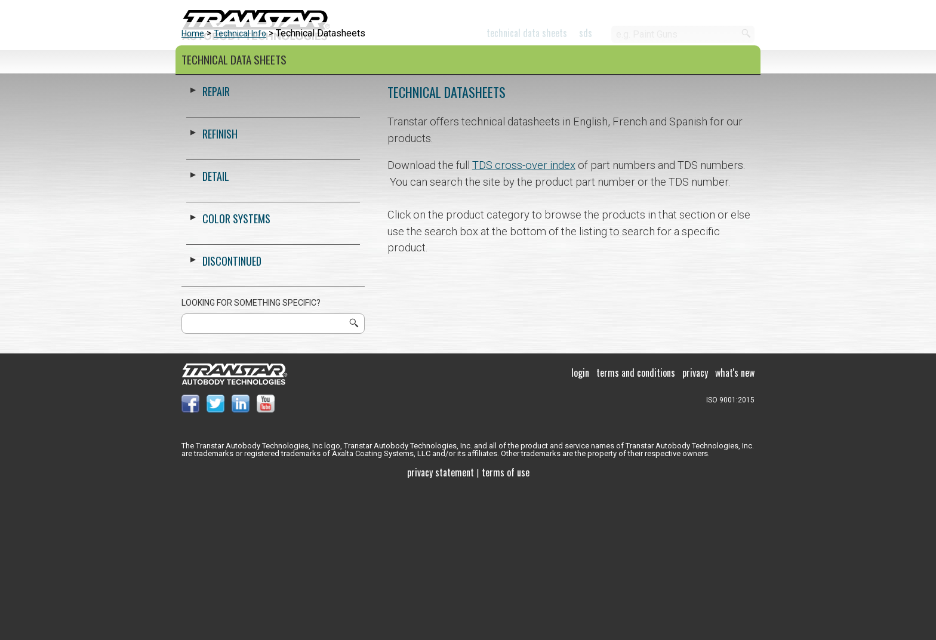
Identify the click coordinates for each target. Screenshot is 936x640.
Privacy (695, 522)
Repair (216, 240)
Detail (215, 325)
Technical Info (240, 182)
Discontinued (231, 410)
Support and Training (452, 62)
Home (192, 182)
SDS (585, 32)
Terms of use (505, 621)
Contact (651, 62)
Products (205, 62)
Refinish (220, 283)
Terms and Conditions (635, 522)
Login (580, 522)
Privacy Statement (440, 621)
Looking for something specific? (251, 452)
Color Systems (314, 62)
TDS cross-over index (523, 314)
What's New (735, 522)
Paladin (736, 62)
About (568, 62)
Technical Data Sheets (527, 32)
